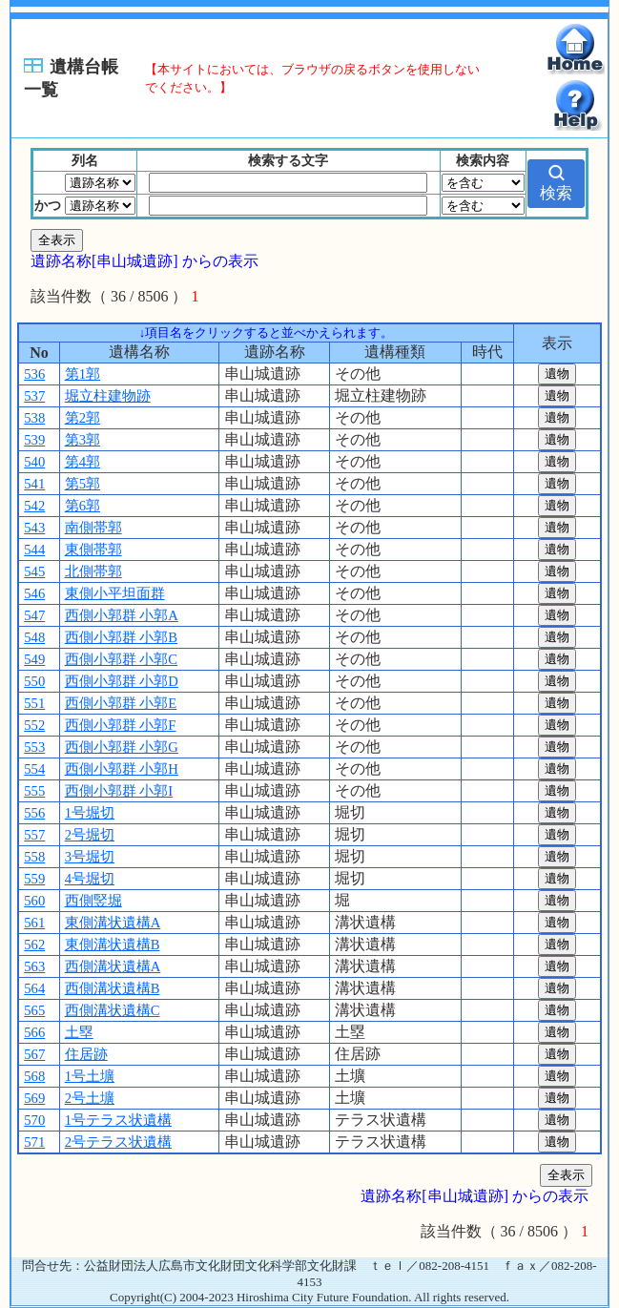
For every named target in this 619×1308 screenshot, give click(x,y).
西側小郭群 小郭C (121, 659)
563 (34, 966)
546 (34, 593)
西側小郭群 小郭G (121, 747)
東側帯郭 (93, 549)
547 (34, 615)
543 (34, 527)
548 (34, 637)
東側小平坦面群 (115, 593)
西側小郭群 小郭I (119, 791)
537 (34, 396)
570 (34, 1120)
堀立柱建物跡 (108, 396)
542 (34, 505)
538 (34, 418)
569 (34, 1098)
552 (34, 725)
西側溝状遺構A (113, 966)
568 (34, 1076)
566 (34, 1032)
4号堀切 (89, 878)
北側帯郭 (93, 571)
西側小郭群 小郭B (121, 637)
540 (34, 461)
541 (34, 483)
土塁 (79, 1032)
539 (34, 439)
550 (34, 681)
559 (34, 878)
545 (34, 571)
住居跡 (86, 1054)
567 (34, 1054)
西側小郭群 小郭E (121, 703)
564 (34, 988)
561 (34, 922)
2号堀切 (89, 834)
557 (34, 834)
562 (34, 944)
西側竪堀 (93, 900)
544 (34, 549)
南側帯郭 (93, 527)
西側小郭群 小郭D (121, 681)
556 (34, 812)
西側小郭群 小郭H (121, 769)
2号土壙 (89, 1098)
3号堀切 (89, 856)
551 (34, 703)
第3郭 (82, 439)
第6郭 (82, 505)
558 (34, 856)
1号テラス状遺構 (118, 1120)
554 (34, 769)
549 (34, 659)
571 (34, 1142)
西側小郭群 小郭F (120, 725)
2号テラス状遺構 (118, 1142)
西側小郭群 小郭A (121, 615)
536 (34, 374)
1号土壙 (89, 1076)
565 (34, 1010)
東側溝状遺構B (112, 944)
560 (34, 900)
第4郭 (82, 461)
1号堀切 (89, 812)
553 (34, 747)
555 (34, 791)
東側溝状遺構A (113, 922)
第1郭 (82, 374)
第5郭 (82, 483)
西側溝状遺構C (112, 1010)
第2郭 (82, 418)
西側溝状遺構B (112, 988)
